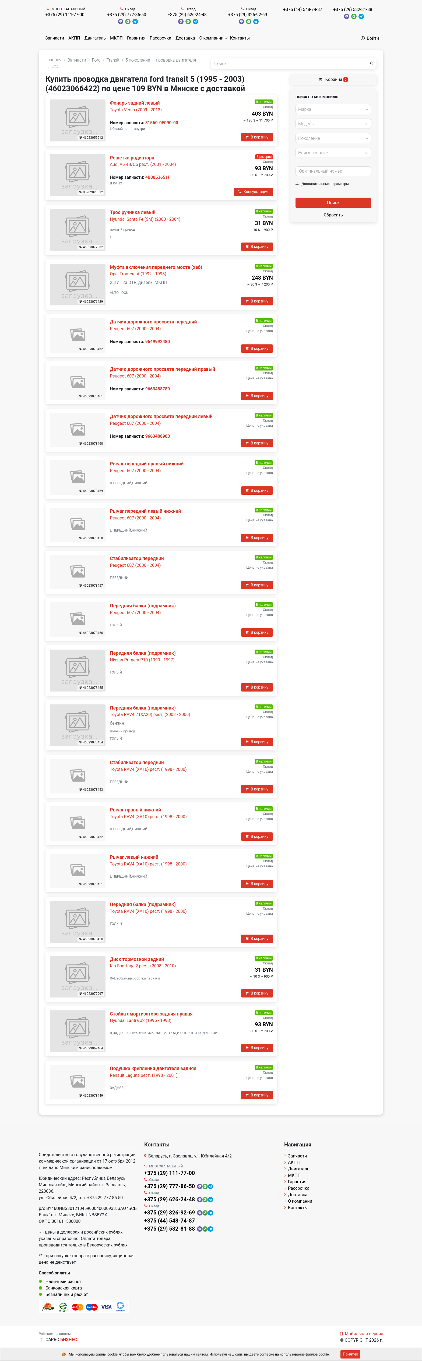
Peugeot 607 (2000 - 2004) (135, 328)
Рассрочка (160, 38)
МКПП (116, 38)
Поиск (333, 202)
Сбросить (333, 215)
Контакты (240, 38)
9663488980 (157, 436)
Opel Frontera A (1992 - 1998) (138, 273)
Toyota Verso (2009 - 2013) (136, 109)
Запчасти (54, 38)
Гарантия (136, 38)
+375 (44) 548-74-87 (302, 9)
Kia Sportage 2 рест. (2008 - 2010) (143, 965)
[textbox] (332, 109)
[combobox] (333, 109)
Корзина (333, 79)
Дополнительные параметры (322, 184)
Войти (370, 38)
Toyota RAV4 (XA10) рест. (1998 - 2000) (148, 769)
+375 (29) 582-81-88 (352, 9)
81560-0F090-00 (161, 122)
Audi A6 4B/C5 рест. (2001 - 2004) (143, 164)
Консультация (253, 192)
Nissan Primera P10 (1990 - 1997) (142, 659)
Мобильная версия (361, 1333)
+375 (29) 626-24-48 (187, 14)
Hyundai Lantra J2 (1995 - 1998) (140, 1020)
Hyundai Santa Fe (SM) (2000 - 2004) (145, 219)
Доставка (185, 38)
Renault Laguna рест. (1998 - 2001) (144, 1075)
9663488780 (157, 388)
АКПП (74, 38)
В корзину (257, 137)
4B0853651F (157, 177)
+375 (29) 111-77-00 (65, 14)
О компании (211, 38)
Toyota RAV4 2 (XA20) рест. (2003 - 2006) (150, 714)
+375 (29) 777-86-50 (126, 14)
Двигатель (95, 38)
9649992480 (157, 341)
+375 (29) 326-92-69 (247, 14)
